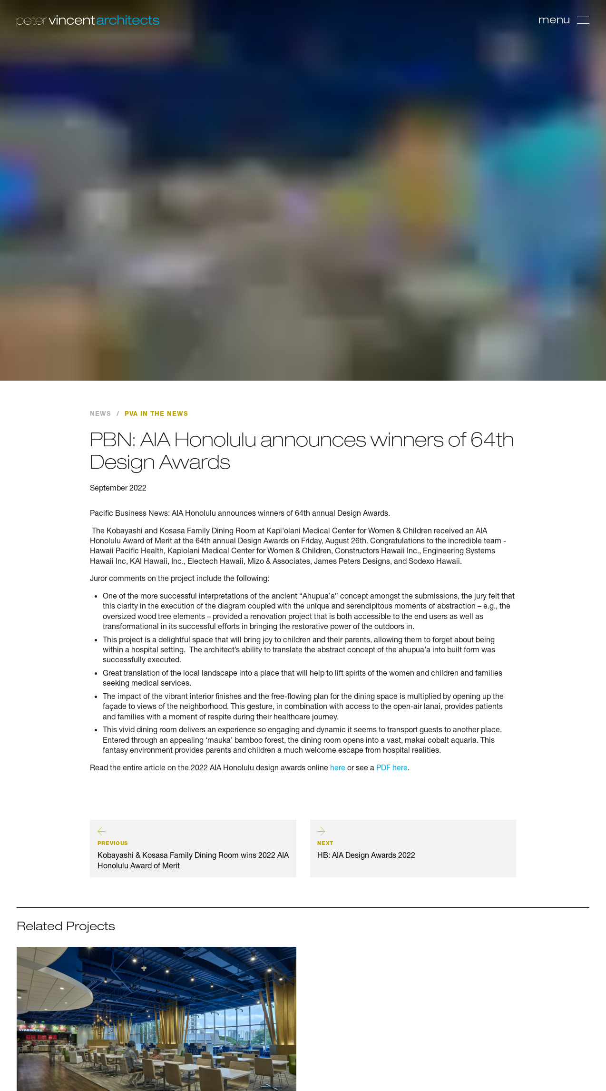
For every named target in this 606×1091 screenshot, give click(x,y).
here (336, 767)
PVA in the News (156, 413)
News (100, 413)
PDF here (392, 767)
